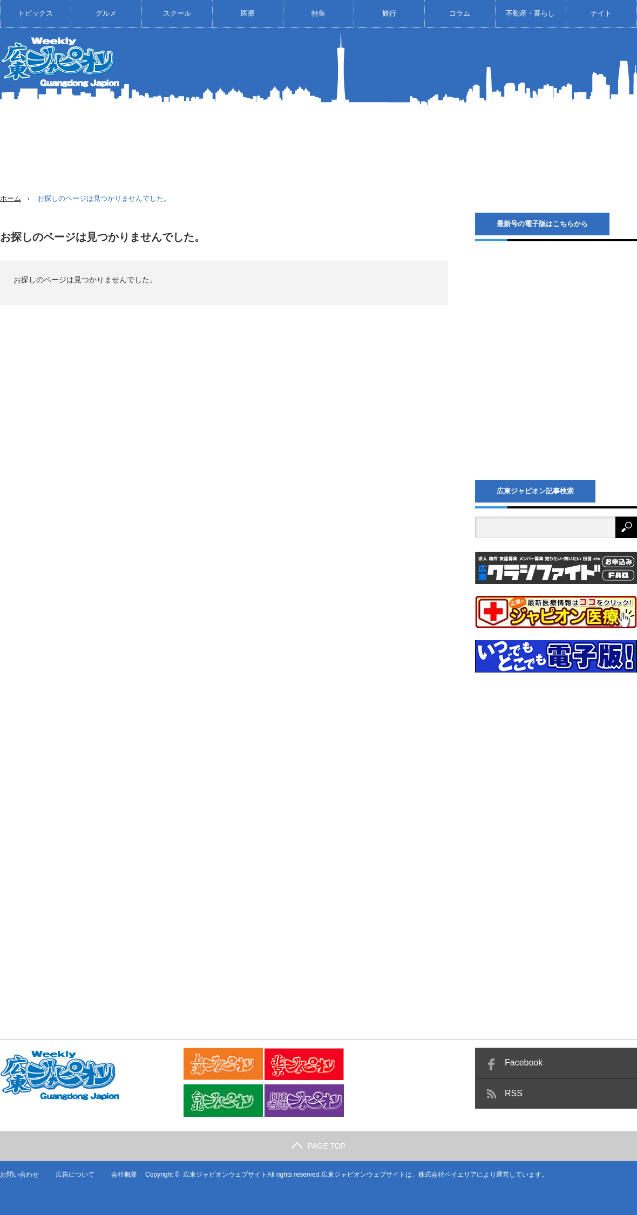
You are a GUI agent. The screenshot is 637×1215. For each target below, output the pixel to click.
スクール (177, 13)
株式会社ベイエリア (447, 1174)
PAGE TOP (318, 1146)
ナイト (601, 13)
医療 (248, 13)
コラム (459, 13)
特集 (318, 13)
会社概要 (124, 1174)
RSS (514, 1093)
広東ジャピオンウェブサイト (225, 1174)
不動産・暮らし (530, 13)
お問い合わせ (19, 1174)
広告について (75, 1174)
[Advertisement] (446, 118)
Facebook (524, 1062)
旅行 (389, 13)
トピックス (35, 13)
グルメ (106, 13)
